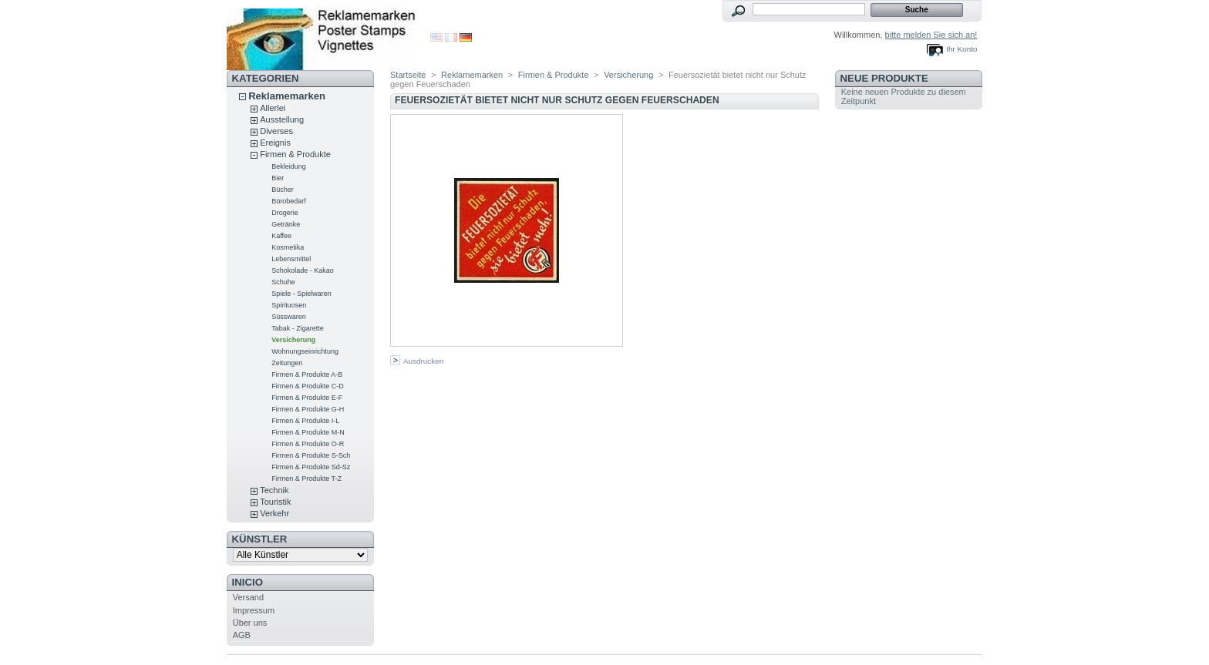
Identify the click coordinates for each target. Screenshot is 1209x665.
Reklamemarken (286, 96)
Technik (274, 490)
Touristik (275, 501)
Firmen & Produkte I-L (305, 421)
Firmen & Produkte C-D (307, 386)
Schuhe (283, 282)
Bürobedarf (288, 201)
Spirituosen (288, 305)
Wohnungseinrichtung (304, 351)
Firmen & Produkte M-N (308, 432)
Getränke (285, 224)
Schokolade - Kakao (302, 270)
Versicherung (293, 340)
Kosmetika (287, 247)
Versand (248, 597)
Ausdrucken (423, 361)
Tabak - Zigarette (297, 328)
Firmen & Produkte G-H (307, 409)
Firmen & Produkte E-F (306, 397)
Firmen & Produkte (295, 154)
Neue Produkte (884, 78)
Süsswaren (288, 317)
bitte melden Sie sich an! (931, 34)
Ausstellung (282, 119)
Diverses (276, 131)
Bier (277, 178)
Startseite (408, 74)
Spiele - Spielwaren (301, 293)
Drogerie (284, 213)
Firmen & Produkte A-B (306, 374)
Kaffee (281, 236)
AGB (242, 635)
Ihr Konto (961, 49)
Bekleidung (288, 166)
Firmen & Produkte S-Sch (310, 455)
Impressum (253, 610)
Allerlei (272, 108)
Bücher (282, 189)
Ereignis (275, 142)
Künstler (260, 539)
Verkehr (274, 513)
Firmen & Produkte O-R (307, 444)
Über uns (250, 622)
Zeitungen (286, 363)
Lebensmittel (291, 259)
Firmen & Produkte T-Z (306, 478)
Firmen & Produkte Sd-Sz (310, 467)
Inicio (247, 582)
